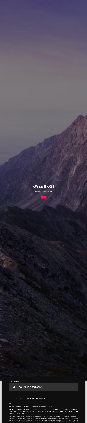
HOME (44, 197)
